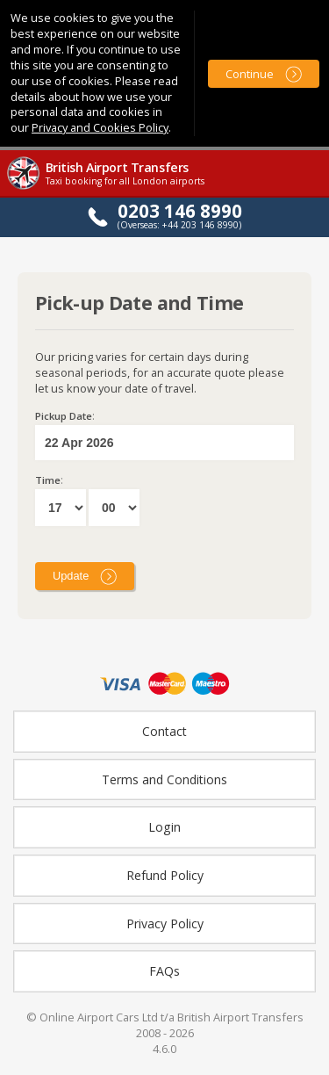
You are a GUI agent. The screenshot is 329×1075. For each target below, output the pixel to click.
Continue (249, 74)
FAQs (164, 971)
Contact (164, 731)
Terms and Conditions (164, 779)
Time (48, 480)
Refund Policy (165, 875)
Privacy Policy (165, 923)
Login (164, 827)
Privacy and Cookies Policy (100, 127)
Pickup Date (63, 415)
